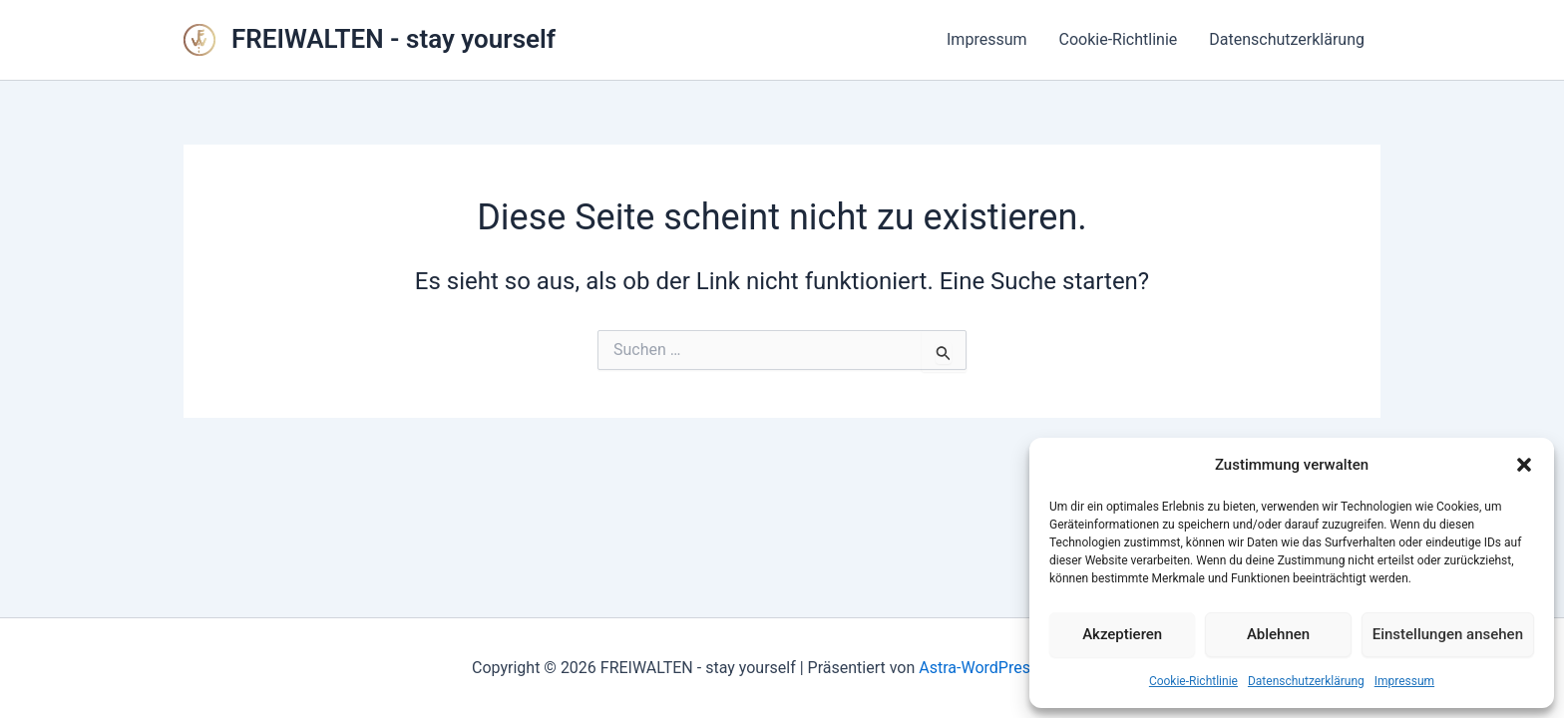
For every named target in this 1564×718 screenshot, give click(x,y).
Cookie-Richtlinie (1193, 681)
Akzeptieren (1122, 634)
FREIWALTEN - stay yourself (393, 39)
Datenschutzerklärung (1306, 681)
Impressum (1404, 681)
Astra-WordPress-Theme (1005, 667)
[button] (1524, 465)
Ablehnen (1278, 634)
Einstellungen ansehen (1447, 634)
